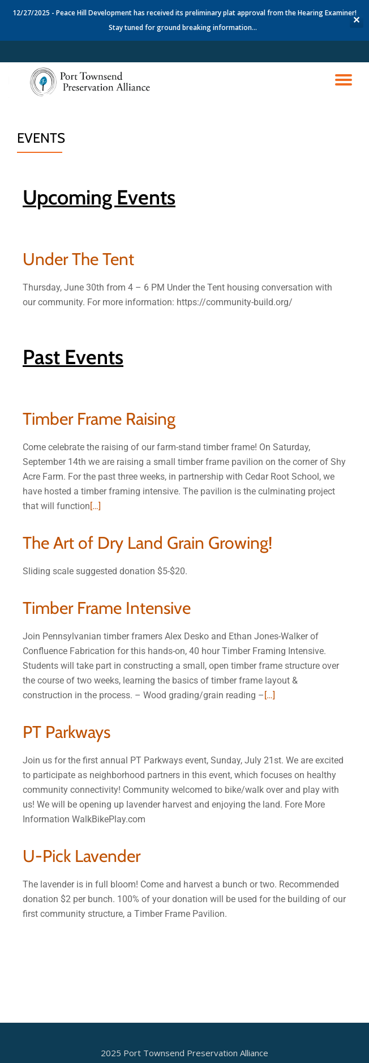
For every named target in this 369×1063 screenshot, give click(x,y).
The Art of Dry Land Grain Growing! (147, 542)
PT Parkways (66, 732)
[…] (95, 506)
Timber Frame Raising (99, 418)
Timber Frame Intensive (107, 607)
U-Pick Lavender (81, 856)
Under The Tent (78, 259)
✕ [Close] (357, 20)
